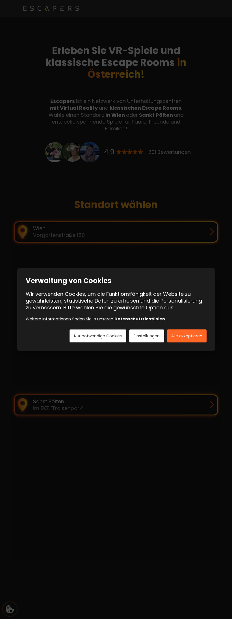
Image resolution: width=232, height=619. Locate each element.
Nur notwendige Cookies (98, 336)
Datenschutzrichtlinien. (140, 319)
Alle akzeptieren (186, 336)
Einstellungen (147, 336)
